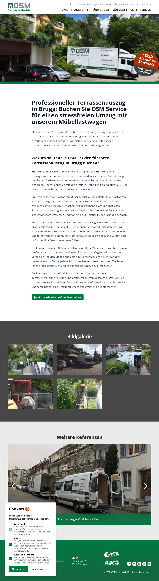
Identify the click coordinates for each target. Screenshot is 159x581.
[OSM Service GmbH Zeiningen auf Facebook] (129, 564)
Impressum (144, 572)
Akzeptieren (18, 568)
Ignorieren (37, 568)
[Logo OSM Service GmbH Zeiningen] (19, 7)
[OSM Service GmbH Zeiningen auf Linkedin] (144, 564)
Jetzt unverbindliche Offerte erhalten (57, 297)
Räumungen (100, 9)
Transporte (79, 9)
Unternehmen (140, 9)
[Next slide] (144, 486)
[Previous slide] (15, 486)
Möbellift (119, 9)
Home (64, 9)
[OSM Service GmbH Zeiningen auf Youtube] (149, 564)
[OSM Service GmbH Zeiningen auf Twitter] (134, 564)
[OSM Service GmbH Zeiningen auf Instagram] (139, 564)
